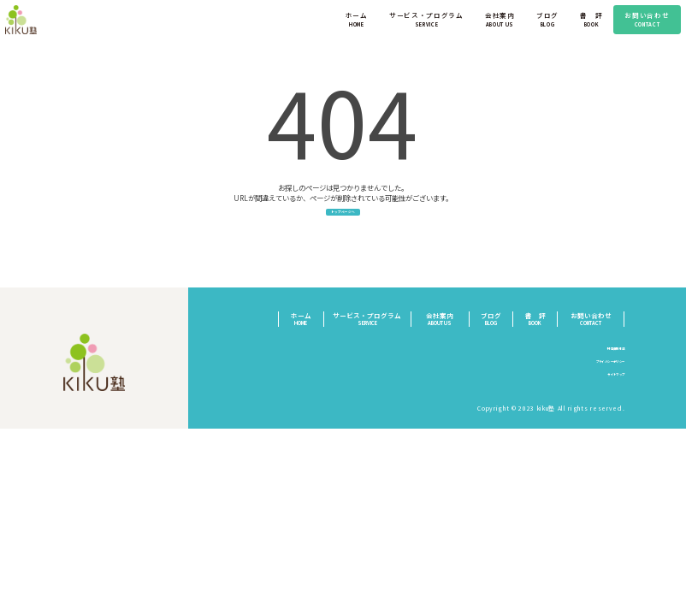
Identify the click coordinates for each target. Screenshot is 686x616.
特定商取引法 (604, 362)
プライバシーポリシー (591, 375)
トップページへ (343, 221)
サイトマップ (604, 388)
